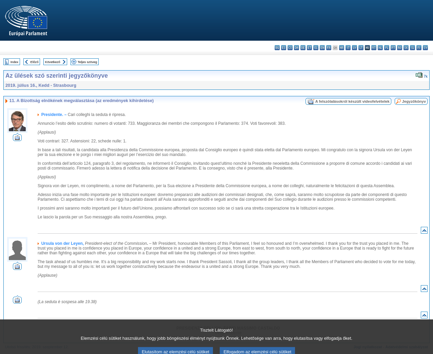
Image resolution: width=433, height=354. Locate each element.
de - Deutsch (303, 47)
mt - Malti (373, 47)
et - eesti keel (309, 47)
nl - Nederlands (380, 47)
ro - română (399, 47)
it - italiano (348, 47)
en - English (322, 47)
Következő (52, 62)
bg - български (277, 47)
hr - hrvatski (341, 47)
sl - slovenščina (412, 47)
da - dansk (296, 47)
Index (14, 62)
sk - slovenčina (406, 47)
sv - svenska (425, 47)
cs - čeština (290, 47)
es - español (283, 47)
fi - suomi (418, 47)
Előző (35, 62)
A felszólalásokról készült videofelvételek (352, 101)
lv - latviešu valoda (354, 47)
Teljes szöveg (87, 62)
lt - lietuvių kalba (360, 47)
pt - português (393, 47)
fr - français (328, 47)
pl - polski (386, 47)
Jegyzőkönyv (414, 101)
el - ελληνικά (315, 47)
